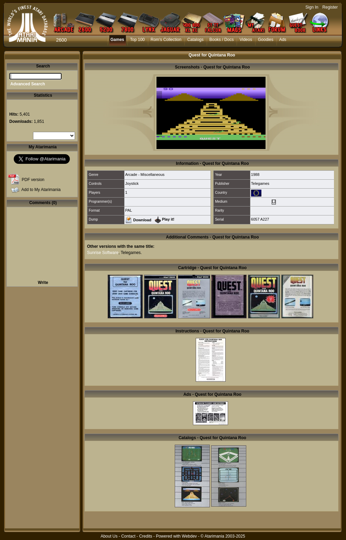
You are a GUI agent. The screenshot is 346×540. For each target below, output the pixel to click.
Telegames (260, 183)
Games (117, 39)
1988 (255, 174)
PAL (128, 210)
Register (330, 7)
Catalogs (195, 39)
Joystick (132, 183)
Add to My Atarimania (41, 189)
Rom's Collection (166, 39)
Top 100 (137, 39)
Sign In (311, 7)
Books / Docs (221, 39)
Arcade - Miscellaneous (144, 174)
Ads (282, 39)
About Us (108, 536)
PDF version (33, 179)
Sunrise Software (102, 252)
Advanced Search (27, 84)
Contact (128, 536)
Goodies (265, 39)
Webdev (189, 536)
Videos (245, 39)
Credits (145, 536)
